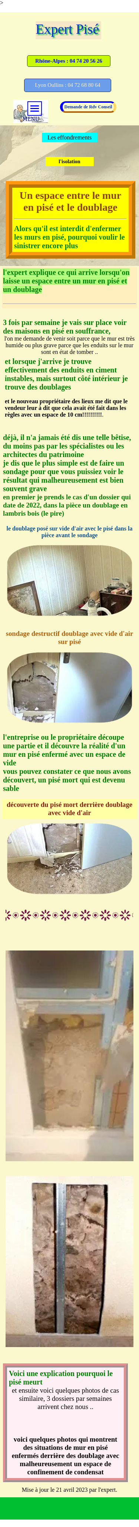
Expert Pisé (67, 29)
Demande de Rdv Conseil (88, 106)
